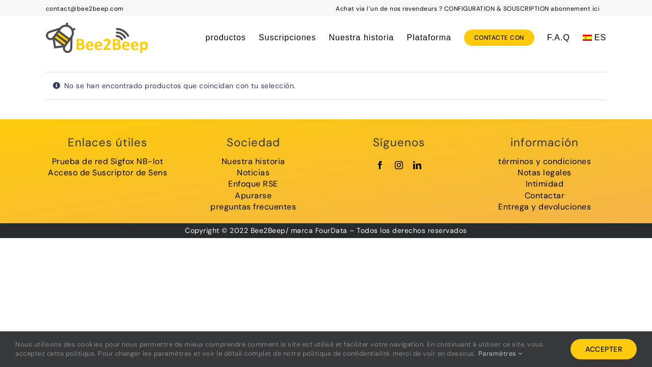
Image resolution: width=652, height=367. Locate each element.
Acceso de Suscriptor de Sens (107, 172)
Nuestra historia (253, 161)
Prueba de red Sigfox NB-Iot (108, 161)
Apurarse (253, 195)
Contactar (545, 195)
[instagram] (399, 165)
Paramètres (500, 353)
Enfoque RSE (253, 183)
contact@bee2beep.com (85, 9)
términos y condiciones (544, 161)
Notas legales (545, 172)
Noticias (253, 172)
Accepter (603, 349)
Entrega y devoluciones (544, 206)
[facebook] (380, 165)
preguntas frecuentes (253, 206)
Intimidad (545, 183)
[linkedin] (417, 165)
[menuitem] (594, 37)
